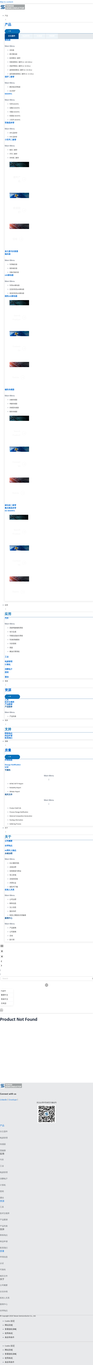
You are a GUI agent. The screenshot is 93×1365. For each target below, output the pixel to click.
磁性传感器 (9, 390)
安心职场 (13, 875)
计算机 (7, 665)
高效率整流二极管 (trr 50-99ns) (20, 66)
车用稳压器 (13, 264)
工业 (7, 657)
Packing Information (16, 820)
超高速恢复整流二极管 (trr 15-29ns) (22, 74)
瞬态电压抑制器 (15, 87)
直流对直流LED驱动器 (17, 293)
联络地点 (8, 733)
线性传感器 (13, 411)
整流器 (7, 40)
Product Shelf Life (15, 808)
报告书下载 (14, 887)
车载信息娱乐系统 (16, 636)
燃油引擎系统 (15, 652)
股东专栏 (13, 911)
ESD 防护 (12, 91)
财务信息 (13, 903)
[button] (49, 46)
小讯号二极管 (10, 140)
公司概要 (8, 841)
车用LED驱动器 (15, 285)
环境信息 (8, 760)
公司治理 (13, 899)
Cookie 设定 (9, 1321)
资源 (8, 690)
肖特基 (12, 50)
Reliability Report (15, 788)
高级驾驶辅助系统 (16, 628)
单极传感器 (13, 404)
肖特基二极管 (14, 158)
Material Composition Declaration (21, 816)
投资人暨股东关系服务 (18, 915)
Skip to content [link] (6, 2)
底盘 (11, 648)
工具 (7, 700)
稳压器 (7, 254)
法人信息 (13, 907)
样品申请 (8, 736)
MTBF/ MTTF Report (16, 784)
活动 (11, 936)
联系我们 (8, 738)
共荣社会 (13, 883)
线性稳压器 (13, 268)
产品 (8, 24)
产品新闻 (13, 928)
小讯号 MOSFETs (15, 120)
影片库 (12, 940)
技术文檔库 (9, 702)
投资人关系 (9, 890)
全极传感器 (13, 400)
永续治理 (13, 867)
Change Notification (13, 765)
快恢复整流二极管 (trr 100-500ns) (21, 62)
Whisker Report (15, 792)
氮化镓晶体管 (10, 508)
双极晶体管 (9, 123)
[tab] (12, 36)
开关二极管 (13, 154)
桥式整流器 (13, 54)
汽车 (7, 618)
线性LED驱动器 (11, 296)
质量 (8, 750)
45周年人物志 (10, 851)
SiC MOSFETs (10, 511)
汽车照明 (13, 644)
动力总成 (13, 632)
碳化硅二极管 (10, 505)
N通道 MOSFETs (15, 108)
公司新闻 (13, 932)
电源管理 (8, 662)
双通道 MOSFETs (15, 116)
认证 (7, 767)
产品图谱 (8, 704)
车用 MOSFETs (14, 104)
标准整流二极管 (15, 58)
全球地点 (8, 846)
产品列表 (13, 716)
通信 (7, 677)
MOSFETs (8, 94)
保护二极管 (9, 77)
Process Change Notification (19, 812)
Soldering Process (15, 824)
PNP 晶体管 (13, 137)
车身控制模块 (15, 640)
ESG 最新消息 (14, 863)
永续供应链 (14, 879)
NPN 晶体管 (13, 133)
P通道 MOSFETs (15, 112)
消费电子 (8, 669)
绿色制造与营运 (15, 871)
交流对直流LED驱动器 (17, 289)
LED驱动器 (9, 275)
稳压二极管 (13, 150)
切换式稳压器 (14, 272)
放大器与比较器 (11, 251)
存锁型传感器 (14, 408)
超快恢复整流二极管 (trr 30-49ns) (21, 70)
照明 (7, 672)
